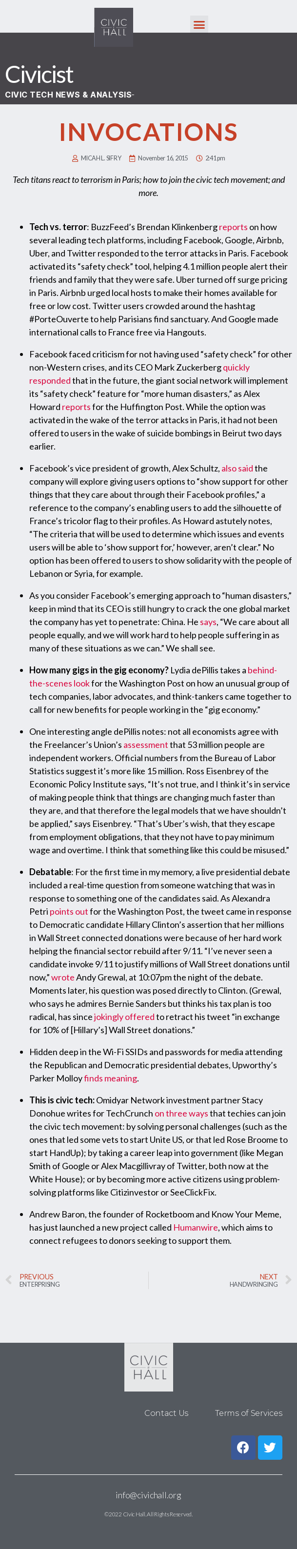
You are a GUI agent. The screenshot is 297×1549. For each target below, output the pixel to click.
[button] (199, 25)
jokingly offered (124, 1016)
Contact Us (166, 1413)
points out (69, 911)
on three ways (181, 1113)
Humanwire (195, 1227)
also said (237, 468)
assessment (145, 744)
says (208, 621)
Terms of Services (248, 1413)
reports (233, 226)
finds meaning (110, 1078)
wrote (63, 977)
